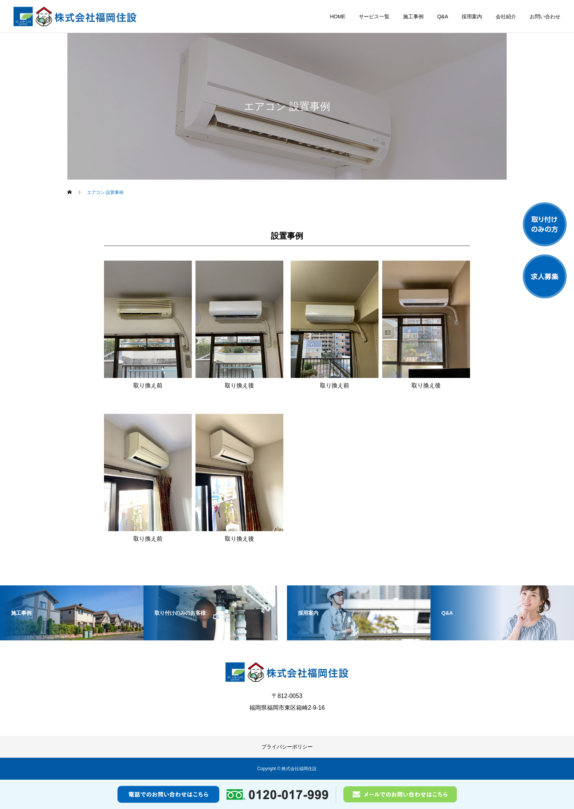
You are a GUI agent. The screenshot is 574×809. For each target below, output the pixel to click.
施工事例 (413, 16)
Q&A (442, 16)
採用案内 (472, 16)
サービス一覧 (374, 16)
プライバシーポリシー (287, 747)
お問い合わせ (545, 16)
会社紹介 (506, 16)
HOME (337, 16)
